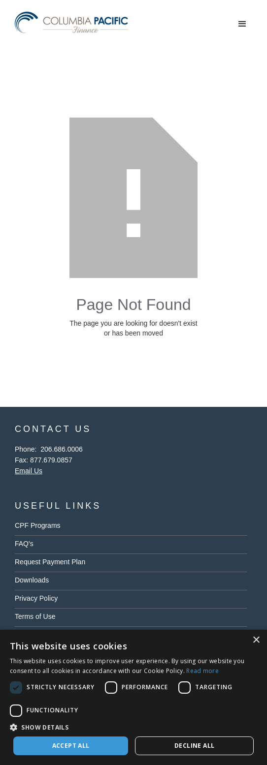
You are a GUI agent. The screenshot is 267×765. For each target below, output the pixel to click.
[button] (242, 24)
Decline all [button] (194, 745)
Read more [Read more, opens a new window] (202, 671)
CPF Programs (38, 525)
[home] (74, 24)
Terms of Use (35, 616)
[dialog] (133, 697)
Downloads (32, 580)
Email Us (28, 471)
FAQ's (24, 544)
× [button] (256, 640)
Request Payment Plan (50, 562)
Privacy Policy (36, 598)
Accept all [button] (71, 745)
